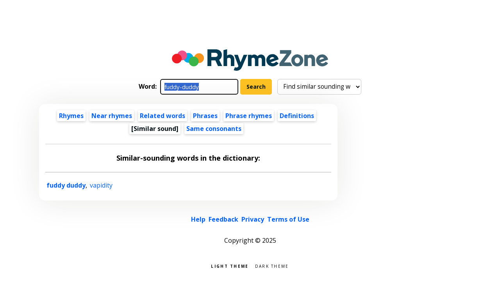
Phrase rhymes (248, 115)
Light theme (229, 265)
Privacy (252, 219)
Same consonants (213, 128)
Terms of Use (288, 219)
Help (198, 219)
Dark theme (272, 265)
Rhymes (71, 115)
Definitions (297, 115)
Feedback (223, 219)
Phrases (205, 115)
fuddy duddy (66, 185)
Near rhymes (111, 115)
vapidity (101, 185)
